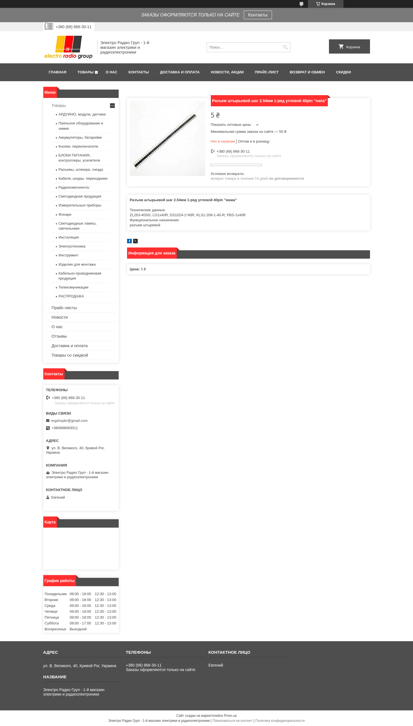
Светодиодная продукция (80, 196)
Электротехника (72, 246)
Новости (60, 317)
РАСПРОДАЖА (71, 296)
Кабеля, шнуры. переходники (83, 178)
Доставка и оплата (180, 72)
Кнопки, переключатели (78, 146)
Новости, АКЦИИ (227, 72)
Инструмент (69, 255)
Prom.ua (230, 716)
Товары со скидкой (70, 355)
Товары (86, 72)
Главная (57, 72)
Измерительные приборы (80, 205)
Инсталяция (69, 237)
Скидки (343, 72)
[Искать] (285, 47)
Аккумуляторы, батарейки (80, 137)
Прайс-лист (267, 72)
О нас (111, 72)
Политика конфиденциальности (280, 721)
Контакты (258, 15)
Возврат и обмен (307, 72)
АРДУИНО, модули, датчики (82, 114)
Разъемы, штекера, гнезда (81, 169)
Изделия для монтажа (77, 264)
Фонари (65, 214)
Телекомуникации (74, 287)
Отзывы (59, 336)
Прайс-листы (64, 307)
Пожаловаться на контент (232, 721)
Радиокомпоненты (74, 187)
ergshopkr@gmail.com (69, 421)
